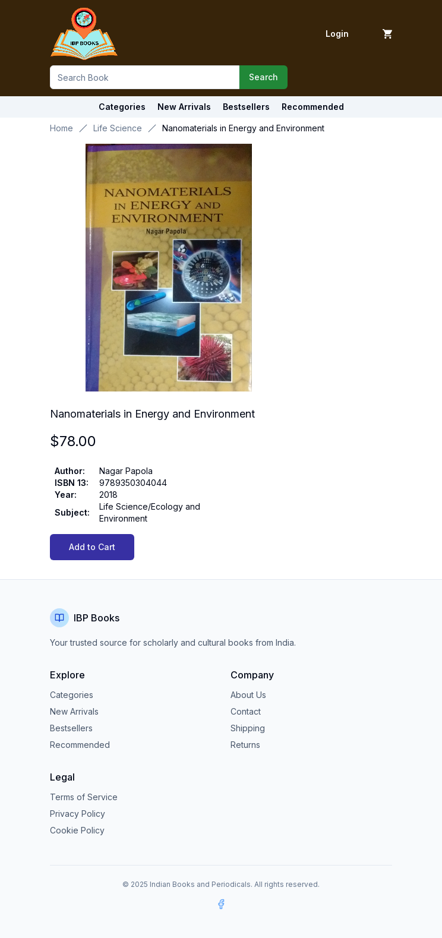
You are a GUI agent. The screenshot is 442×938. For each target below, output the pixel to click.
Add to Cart (92, 547)
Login (337, 34)
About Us (248, 695)
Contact (246, 711)
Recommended (80, 745)
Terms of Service (84, 797)
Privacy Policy (77, 813)
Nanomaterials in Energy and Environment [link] (243, 128)
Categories (122, 107)
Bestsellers (71, 728)
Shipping (248, 728)
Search (263, 77)
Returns (245, 745)
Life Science (117, 128)
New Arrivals (74, 711)
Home (61, 128)
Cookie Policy (77, 830)
